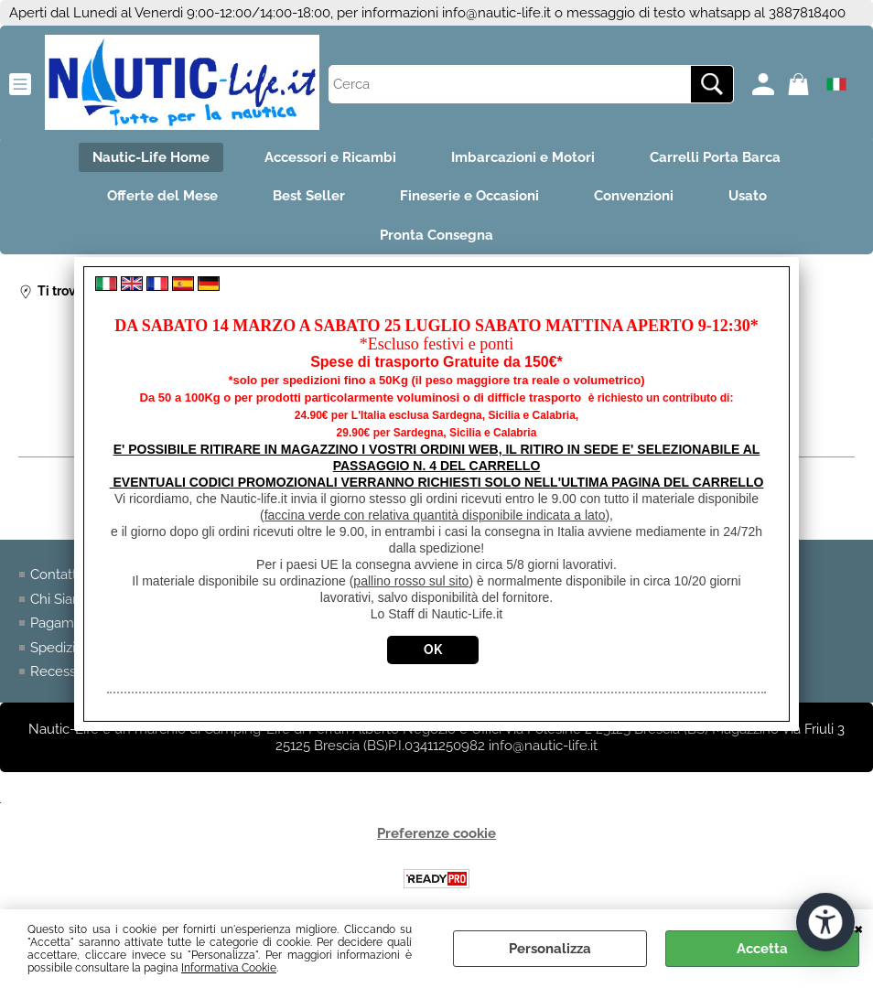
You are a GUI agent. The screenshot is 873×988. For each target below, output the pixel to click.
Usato (747, 196)
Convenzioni (634, 196)
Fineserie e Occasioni (469, 196)
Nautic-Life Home (151, 157)
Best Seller (309, 196)
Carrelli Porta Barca (715, 157)
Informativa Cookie (228, 967)
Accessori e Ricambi (330, 157)
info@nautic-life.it (496, 13)
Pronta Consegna (436, 235)
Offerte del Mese (162, 196)
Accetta (762, 948)
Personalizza (550, 948)
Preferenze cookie (436, 833)
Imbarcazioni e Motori (523, 157)
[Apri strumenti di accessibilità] (825, 922)
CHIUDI (859, 927)
